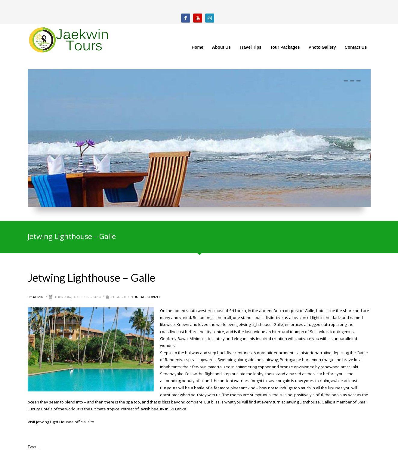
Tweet (33, 446)
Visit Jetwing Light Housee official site (61, 422)
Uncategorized (147, 297)
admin (38, 297)
